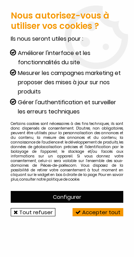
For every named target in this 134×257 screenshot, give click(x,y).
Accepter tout (97, 212)
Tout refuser (33, 212)
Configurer (67, 197)
